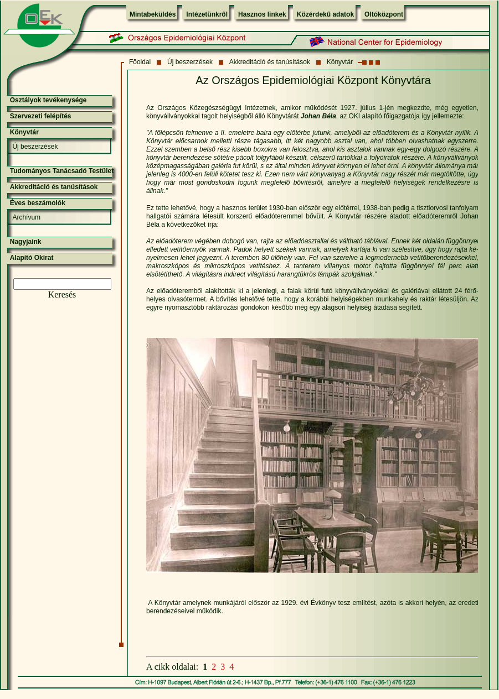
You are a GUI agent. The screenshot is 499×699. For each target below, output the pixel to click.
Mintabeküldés (153, 14)
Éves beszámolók (37, 203)
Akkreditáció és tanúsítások (269, 62)
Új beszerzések (190, 62)
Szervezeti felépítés (40, 116)
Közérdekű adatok (325, 14)
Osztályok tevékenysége (48, 100)
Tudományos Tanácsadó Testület (62, 171)
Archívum (26, 217)
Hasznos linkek (262, 14)
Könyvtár (340, 62)
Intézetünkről (207, 14)
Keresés (62, 294)
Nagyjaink (26, 242)
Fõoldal (140, 62)
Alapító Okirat (32, 258)
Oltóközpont (383, 14)
